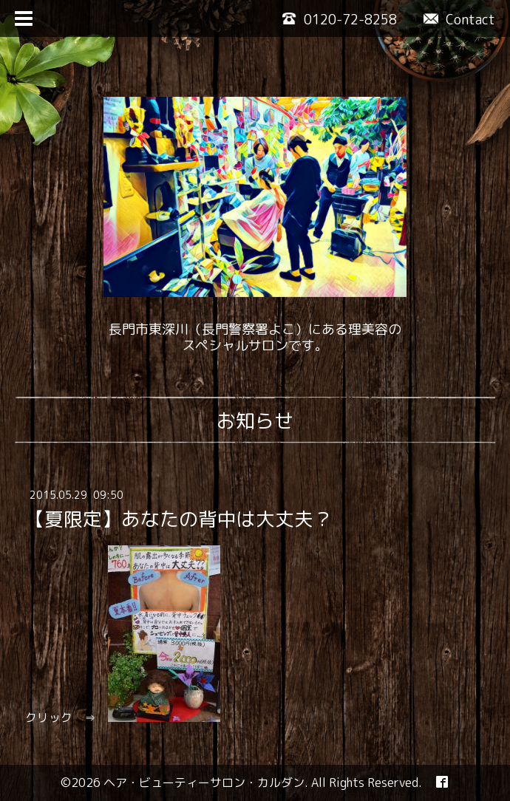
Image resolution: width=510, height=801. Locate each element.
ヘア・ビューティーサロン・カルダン (204, 782)
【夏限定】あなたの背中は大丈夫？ (179, 518)
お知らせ (255, 420)
